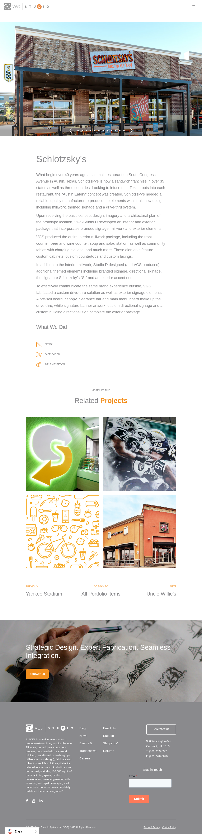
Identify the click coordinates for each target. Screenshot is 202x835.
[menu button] (194, 6)
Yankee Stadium (44, 594)
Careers (84, 759)
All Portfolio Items (101, 594)
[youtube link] (35, 801)
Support (108, 736)
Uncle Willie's (161, 594)
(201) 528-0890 (158, 756)
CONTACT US (37, 674)
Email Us (109, 729)
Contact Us (161, 730)
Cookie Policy (169, 828)
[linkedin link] (43, 801)
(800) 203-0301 (158, 751)
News (83, 736)
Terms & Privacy (152, 828)
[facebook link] (29, 801)
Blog (82, 729)
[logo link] (26, 6)
